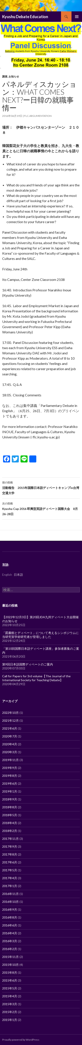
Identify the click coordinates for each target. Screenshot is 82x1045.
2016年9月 (9, 909)
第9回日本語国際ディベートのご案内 (27, 664)
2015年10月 (10, 964)
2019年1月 (9, 791)
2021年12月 (10, 720)
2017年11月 (10, 838)
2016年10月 (10, 901)
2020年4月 (9, 744)
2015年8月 (9, 972)
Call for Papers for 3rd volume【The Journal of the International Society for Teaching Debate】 (36, 678)
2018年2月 (9, 831)
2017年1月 (9, 886)
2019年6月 (9, 783)
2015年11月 (10, 957)
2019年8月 (9, 775)
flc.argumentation (38, 115)
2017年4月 (9, 878)
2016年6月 (9, 925)
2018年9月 (9, 799)
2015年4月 (9, 996)
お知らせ (14, 76)
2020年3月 (9, 752)
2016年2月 (9, 949)
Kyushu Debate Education (25, 16)
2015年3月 (9, 1004)
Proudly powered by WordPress (20, 1039)
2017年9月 (9, 846)
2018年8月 (9, 807)
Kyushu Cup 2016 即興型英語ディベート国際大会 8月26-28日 (41, 508)
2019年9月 (9, 768)
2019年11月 (10, 760)
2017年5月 (9, 870)
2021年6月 (9, 728)
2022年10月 (10, 712)
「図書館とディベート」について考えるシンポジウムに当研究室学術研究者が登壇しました (40, 635)
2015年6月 (9, 980)
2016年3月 (9, 941)
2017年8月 (9, 854)
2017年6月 (9, 862)
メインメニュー (77, 16)
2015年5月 (9, 988)
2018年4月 (9, 823)
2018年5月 (9, 815)
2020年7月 (9, 736)
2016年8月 (9, 917)
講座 (4, 76)
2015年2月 (9, 1012)
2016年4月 (9, 933)
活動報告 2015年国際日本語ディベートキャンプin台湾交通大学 (41, 487)
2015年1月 (9, 1020)
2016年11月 (10, 894)
